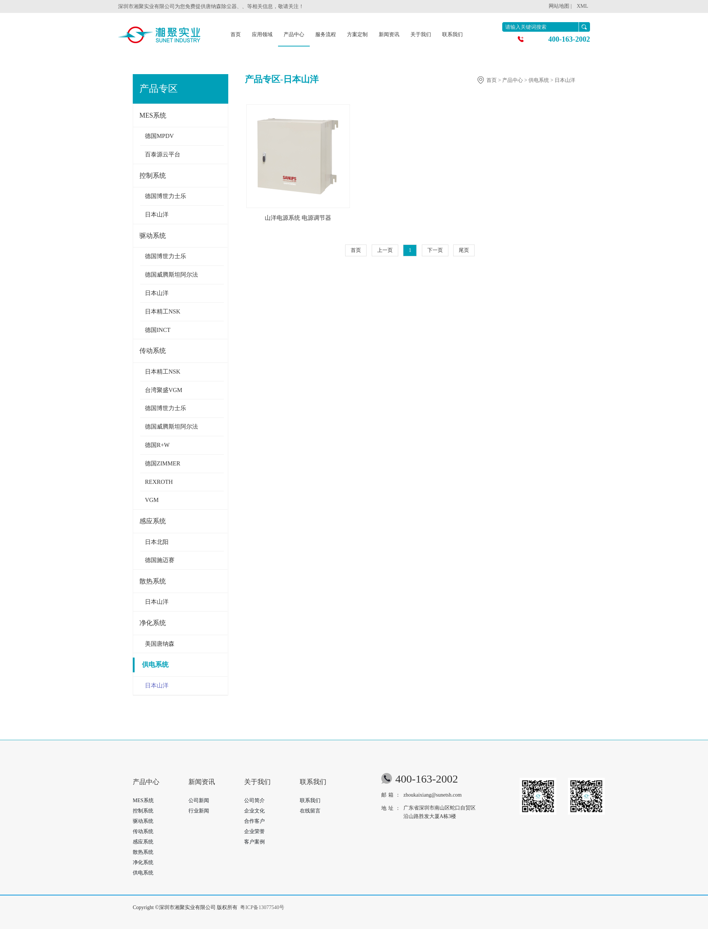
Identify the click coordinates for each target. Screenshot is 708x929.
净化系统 (152, 623)
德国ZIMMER (162, 463)
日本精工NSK (162, 311)
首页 (235, 34)
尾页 (464, 250)
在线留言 (310, 811)
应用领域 (262, 34)
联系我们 (452, 34)
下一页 (435, 250)
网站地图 (559, 6)
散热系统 (152, 581)
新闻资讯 (389, 34)
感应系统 (152, 521)
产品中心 (294, 34)
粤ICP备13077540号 (262, 907)
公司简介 (254, 800)
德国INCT (157, 330)
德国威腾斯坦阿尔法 (171, 274)
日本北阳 (157, 542)
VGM (152, 500)
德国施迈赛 (159, 560)
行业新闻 (198, 811)
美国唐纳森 (159, 644)
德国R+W (157, 445)
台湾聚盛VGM (163, 390)
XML (582, 6)
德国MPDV (159, 136)
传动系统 (152, 350)
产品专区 (158, 88)
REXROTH (159, 482)
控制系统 (152, 175)
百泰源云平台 (162, 154)
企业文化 (254, 811)
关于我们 (420, 34)
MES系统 (152, 115)
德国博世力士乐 (165, 196)
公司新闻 (198, 800)
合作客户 (254, 821)
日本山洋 (157, 214)
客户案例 (254, 842)
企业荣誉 (254, 831)
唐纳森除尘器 (221, 6)
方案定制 (357, 34)
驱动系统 (152, 235)
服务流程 (325, 34)
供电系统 (152, 664)
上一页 (385, 250)
